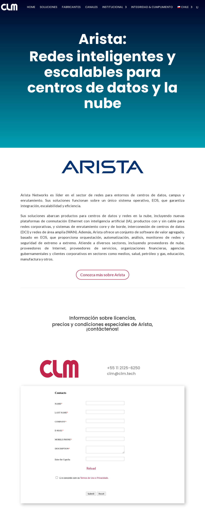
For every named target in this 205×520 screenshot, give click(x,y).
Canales (91, 7)
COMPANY (60, 421)
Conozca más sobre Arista (102, 274)
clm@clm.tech (121, 373)
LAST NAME (61, 412)
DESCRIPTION (62, 448)
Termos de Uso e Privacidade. (94, 478)
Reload (91, 468)
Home (31, 7)
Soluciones (48, 7)
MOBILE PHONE (63, 439)
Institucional (112, 7)
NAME (58, 404)
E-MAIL (59, 430)
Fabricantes (71, 7)
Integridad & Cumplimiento (152, 7)
